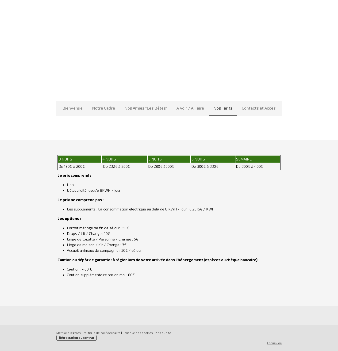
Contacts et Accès (259, 108)
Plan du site (163, 333)
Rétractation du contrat (76, 338)
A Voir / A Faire (190, 108)
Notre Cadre (103, 108)
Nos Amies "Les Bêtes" (145, 108)
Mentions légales (68, 333)
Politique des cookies (138, 333)
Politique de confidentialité (101, 333)
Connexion (274, 343)
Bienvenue (72, 108)
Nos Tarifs (222, 108)
